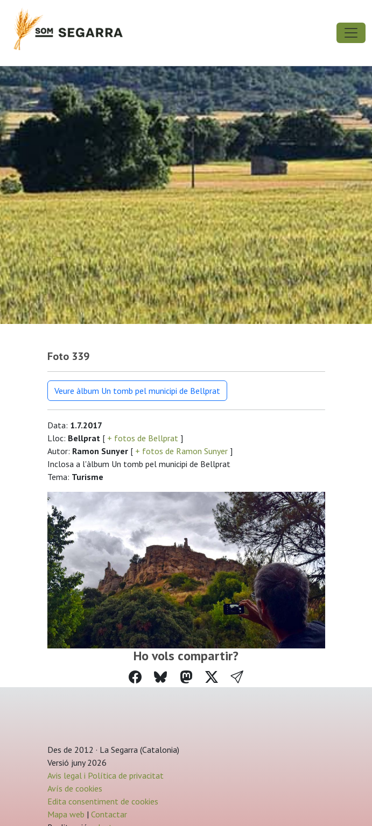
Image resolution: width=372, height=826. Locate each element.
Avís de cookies (74, 788)
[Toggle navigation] (351, 33)
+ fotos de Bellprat (142, 438)
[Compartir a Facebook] (135, 677)
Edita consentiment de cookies (102, 801)
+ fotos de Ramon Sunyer (181, 451)
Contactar (109, 814)
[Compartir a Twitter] (211, 677)
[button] (236, 677)
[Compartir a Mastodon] (186, 677)
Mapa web (66, 814)
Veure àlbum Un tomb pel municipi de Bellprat (137, 390)
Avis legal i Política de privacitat (105, 775)
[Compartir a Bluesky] (160, 677)
